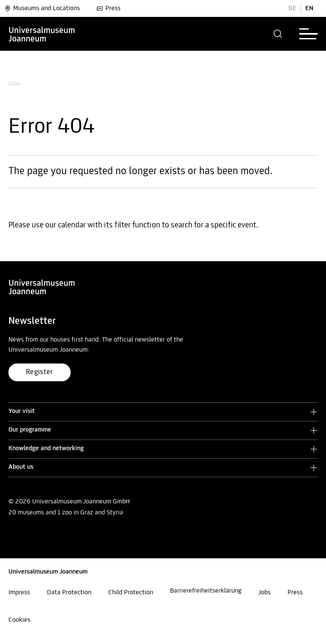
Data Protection (69, 592)
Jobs (264, 592)
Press (108, 8)
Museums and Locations (42, 8)
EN (309, 8)
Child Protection (130, 592)
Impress (19, 592)
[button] (278, 34)
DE (292, 8)
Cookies (19, 620)
